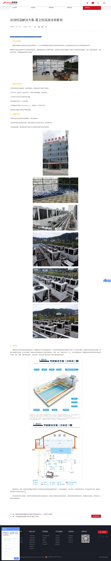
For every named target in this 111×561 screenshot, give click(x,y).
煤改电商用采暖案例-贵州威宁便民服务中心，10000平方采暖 (33, 514)
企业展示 (33, 7)
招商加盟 (71, 535)
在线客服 (103, 532)
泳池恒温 (31, 546)
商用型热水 (32, 540)
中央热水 (44, 537)
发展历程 (69, 7)
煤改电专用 (32, 544)
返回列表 (96, 516)
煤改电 (44, 540)
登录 (87, 3)
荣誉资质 (51, 7)
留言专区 (71, 542)
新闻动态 (87, 7)
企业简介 (14, 7)
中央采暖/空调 (45, 535)
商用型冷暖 (32, 542)
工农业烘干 (32, 548)
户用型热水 (32, 535)
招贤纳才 (71, 537)
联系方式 (71, 540)
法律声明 (101, 557)
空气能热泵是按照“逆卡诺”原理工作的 (27, 516)
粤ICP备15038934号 (29, 557)
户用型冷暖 (32, 537)
